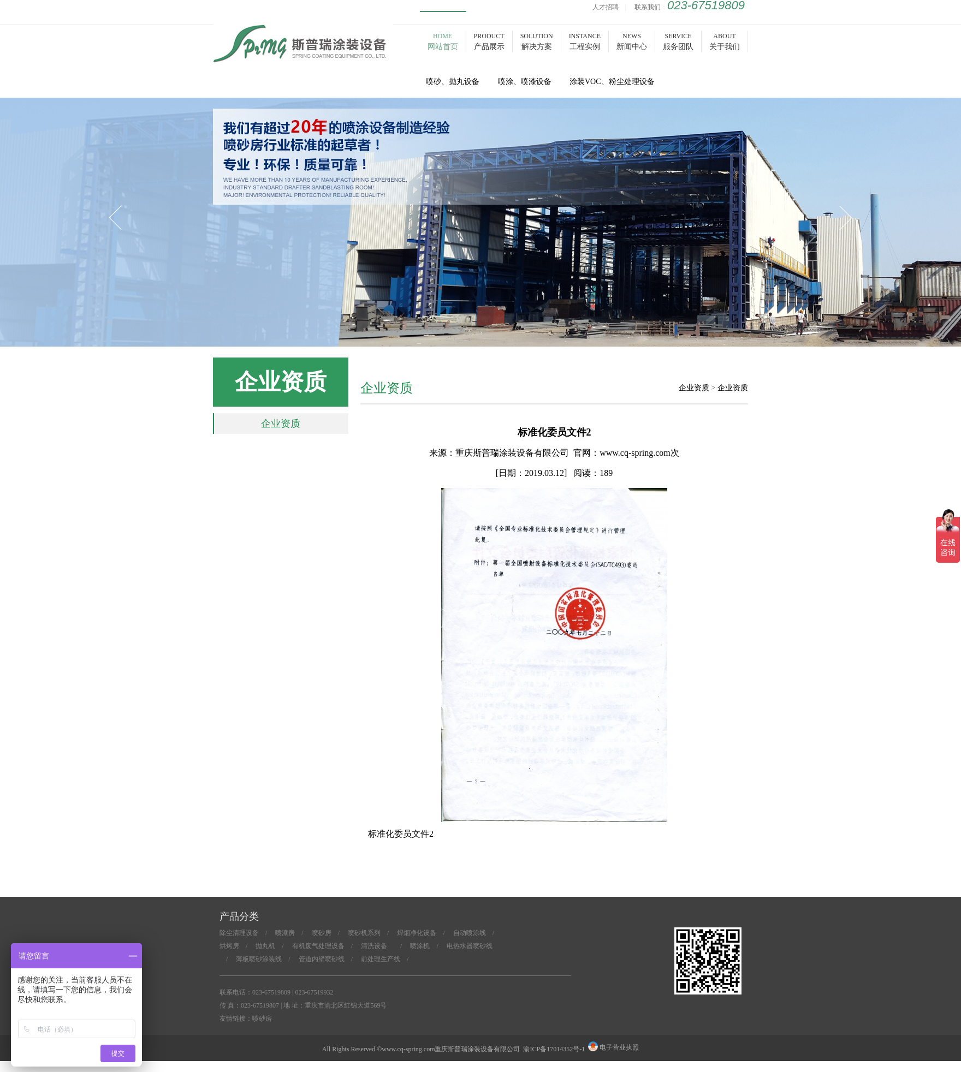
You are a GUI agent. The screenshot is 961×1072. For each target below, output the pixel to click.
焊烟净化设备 (416, 933)
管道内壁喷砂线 (322, 959)
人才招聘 (605, 7)
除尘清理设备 (239, 933)
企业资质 (280, 423)
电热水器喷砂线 (470, 946)
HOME (443, 41)
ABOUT (724, 41)
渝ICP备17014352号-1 (554, 1049)
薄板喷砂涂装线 (259, 959)
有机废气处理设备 (318, 946)
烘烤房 (229, 946)
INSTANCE (585, 41)
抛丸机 (265, 946)
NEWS (631, 41)
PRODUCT (489, 41)
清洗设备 (377, 946)
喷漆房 (285, 933)
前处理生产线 (380, 959)
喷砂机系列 (364, 933)
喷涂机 (420, 946)
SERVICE (678, 41)
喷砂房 (303, 56)
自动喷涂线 (469, 933)
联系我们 (647, 7)
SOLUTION (536, 41)
